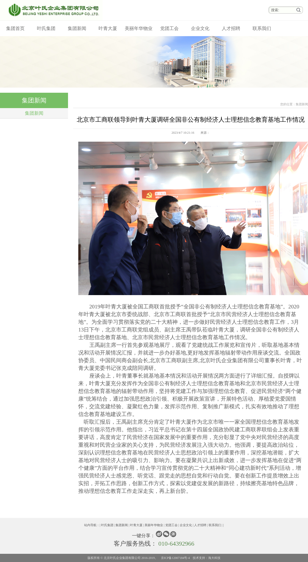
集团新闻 (77, 28)
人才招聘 (231, 28)
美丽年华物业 (138, 28)
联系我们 (262, 28)
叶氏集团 (46, 28)
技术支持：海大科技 (206, 558)
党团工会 (169, 28)
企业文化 (200, 28)
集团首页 (15, 28)
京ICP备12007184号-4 (175, 558)
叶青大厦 (108, 28)
